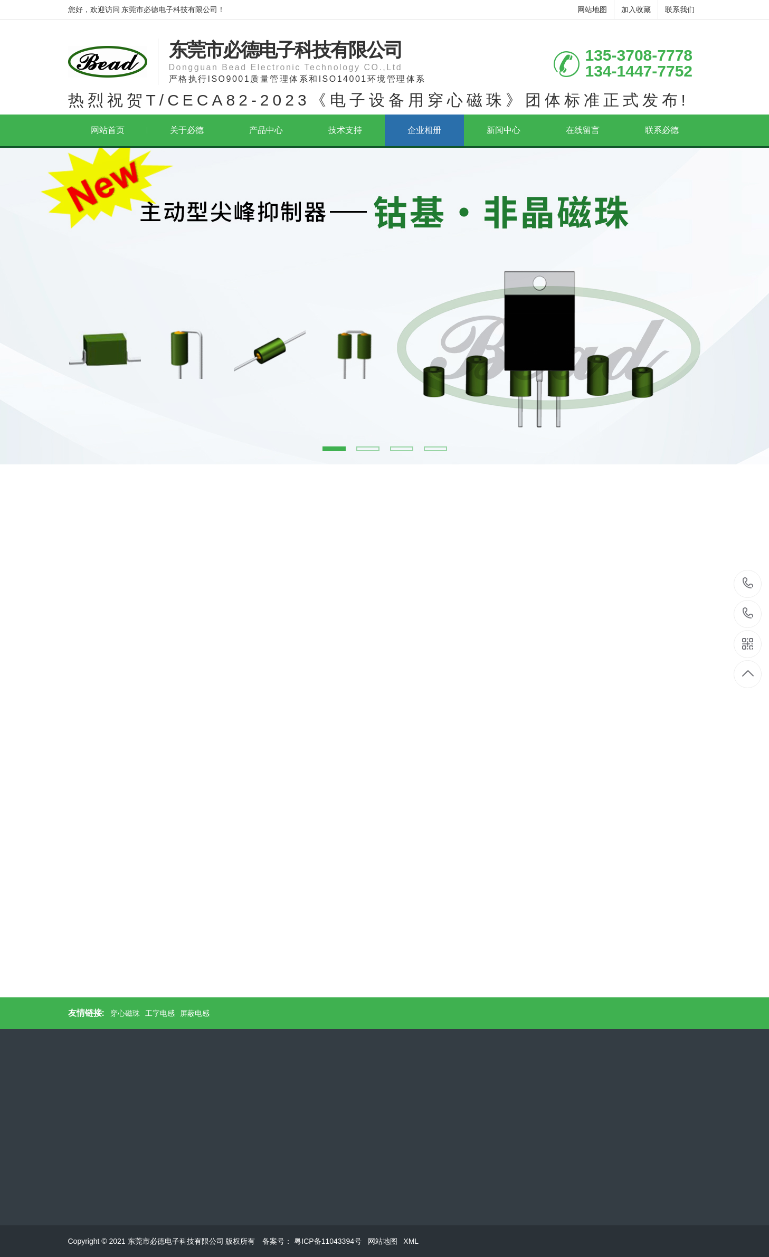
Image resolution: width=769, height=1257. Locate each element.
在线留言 (583, 130)
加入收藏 (636, 9)
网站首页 (119, 130)
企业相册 (424, 130)
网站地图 (592, 9)
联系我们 (680, 9)
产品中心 (266, 130)
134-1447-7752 (748, 614)
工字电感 (160, 1013)
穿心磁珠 (125, 1013)
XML (411, 1241)
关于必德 (187, 130)
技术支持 (345, 130)
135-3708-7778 (748, 584)
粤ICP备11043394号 (329, 1241)
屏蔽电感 (195, 1013)
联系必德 (662, 130)
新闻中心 (503, 130)
